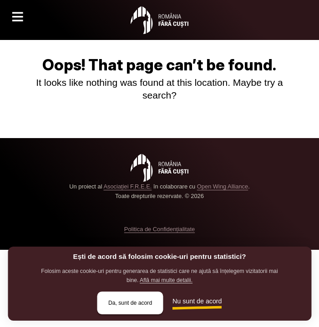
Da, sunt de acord (130, 303)
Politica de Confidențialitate (159, 229)
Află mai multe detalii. (166, 280)
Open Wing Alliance (222, 186)
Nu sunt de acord (197, 301)
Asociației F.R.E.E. (127, 186)
